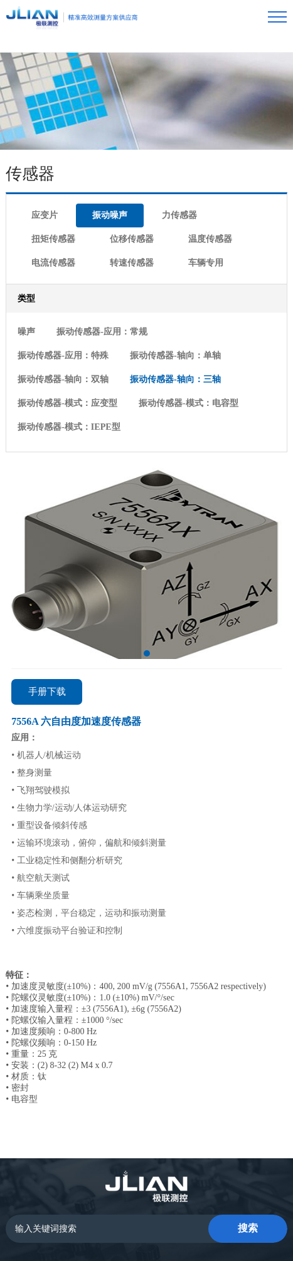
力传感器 (128, 185)
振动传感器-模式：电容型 (67, 343)
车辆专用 (38, 222)
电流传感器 (159, 204)
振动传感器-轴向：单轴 (62, 305)
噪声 (26, 286)
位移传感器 (43, 204)
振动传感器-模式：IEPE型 (179, 343)
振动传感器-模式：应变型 (169, 324)
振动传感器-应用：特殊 (193, 286)
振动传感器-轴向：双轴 (164, 305)
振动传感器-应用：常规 (91, 286)
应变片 (34, 185)
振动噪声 (79, 185)
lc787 (192, 1226)
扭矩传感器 (183, 185)
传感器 (127, 1186)
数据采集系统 (186, 1186)
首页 (87, 1186)
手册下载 (47, 605)
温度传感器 (101, 204)
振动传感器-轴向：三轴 (62, 324)
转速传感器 (218, 204)
